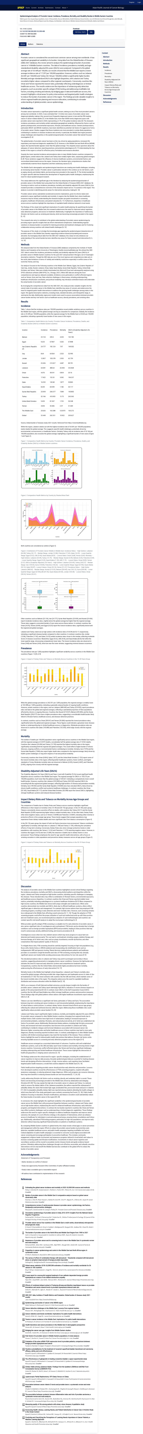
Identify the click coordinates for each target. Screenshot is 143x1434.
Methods (106, 63)
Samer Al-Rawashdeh (51, 19)
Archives (41, 8)
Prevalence (108, 73)
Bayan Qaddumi (40, 19)
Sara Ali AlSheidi (94, 19)
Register (131, 2)
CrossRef (28, 1192)
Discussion (107, 95)
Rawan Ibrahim (85, 19)
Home (28, 8)
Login (139, 2)
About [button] (64, 8)
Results (106, 67)
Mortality (108, 76)
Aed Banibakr (58, 21)
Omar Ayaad (31, 19)
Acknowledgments (110, 99)
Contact (58, 8)
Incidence (108, 70)
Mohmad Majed (38, 21)
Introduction (107, 60)
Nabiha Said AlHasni (98, 21)
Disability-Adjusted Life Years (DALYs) (112, 81)
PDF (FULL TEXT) (80, 32)
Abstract (106, 57)
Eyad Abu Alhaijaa (48, 21)
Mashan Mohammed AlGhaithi (84, 21)
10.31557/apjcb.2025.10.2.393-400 (33, 31)
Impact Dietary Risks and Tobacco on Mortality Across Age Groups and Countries (113, 88)
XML (91, 32)
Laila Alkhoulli (118, 19)
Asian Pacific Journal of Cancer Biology (108, 7)
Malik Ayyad (23, 19)
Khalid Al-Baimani (75, 19)
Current (34, 8)
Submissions (49, 8)
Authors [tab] (30, 44)
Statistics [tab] (39, 44)
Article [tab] (23, 44)
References (107, 102)
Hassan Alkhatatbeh (64, 19)
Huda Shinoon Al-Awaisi (27, 21)
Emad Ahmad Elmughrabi (106, 19)
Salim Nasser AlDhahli (68, 21)
